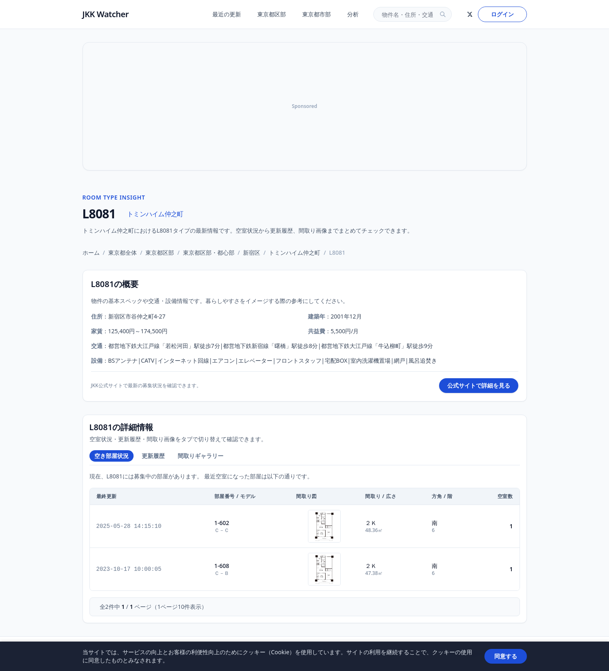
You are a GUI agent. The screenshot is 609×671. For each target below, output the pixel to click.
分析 (353, 14)
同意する (505, 656)
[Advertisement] (304, 106)
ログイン (502, 14)
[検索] (442, 14)
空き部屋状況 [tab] (111, 456)
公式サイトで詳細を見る (478, 385)
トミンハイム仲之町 (155, 213)
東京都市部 (316, 14)
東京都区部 (271, 14)
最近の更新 (226, 14)
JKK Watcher (106, 14)
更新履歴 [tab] (153, 456)
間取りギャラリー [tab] (200, 456)
